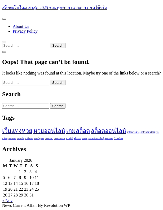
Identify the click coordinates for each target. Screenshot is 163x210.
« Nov (7, 200)
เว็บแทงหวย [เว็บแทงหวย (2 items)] (17, 131)
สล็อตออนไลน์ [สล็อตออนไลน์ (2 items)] (108, 131)
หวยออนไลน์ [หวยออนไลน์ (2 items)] (49, 131)
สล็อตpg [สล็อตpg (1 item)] (77, 138)
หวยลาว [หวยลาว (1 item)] (49, 138)
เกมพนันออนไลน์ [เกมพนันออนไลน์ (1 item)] (96, 138)
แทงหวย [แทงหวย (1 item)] (12, 138)
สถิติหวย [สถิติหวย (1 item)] (29, 138)
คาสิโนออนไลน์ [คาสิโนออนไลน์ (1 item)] (147, 132)
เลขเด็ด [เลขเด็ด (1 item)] (20, 138)
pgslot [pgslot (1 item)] (84, 138)
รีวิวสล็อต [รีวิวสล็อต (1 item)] (118, 138)
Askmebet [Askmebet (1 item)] (109, 138)
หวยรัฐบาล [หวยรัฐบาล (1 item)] (39, 138)
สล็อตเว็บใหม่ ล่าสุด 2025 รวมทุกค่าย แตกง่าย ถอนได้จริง (54, 7)
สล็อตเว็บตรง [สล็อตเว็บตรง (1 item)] (133, 132)
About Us (21, 26)
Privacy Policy (25, 31)
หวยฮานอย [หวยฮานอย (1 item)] (59, 138)
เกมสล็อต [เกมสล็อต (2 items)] (78, 131)
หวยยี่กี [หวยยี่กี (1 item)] (69, 138)
